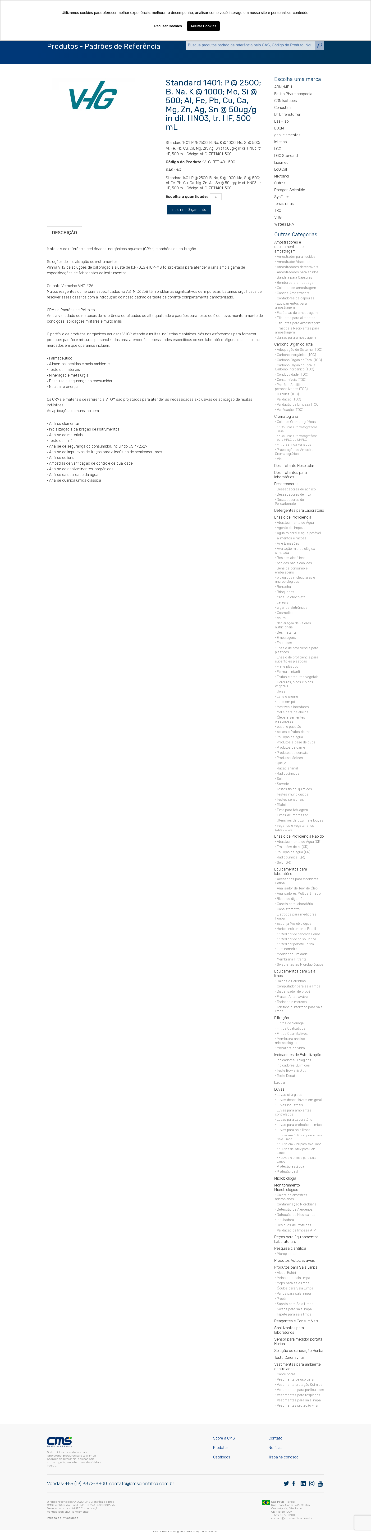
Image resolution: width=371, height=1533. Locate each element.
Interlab (280, 142)
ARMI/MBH (283, 87)
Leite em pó (286, 702)
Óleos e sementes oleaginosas (290, 719)
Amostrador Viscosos (293, 262)
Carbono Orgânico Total (293, 344)
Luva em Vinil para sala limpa (301, 1144)
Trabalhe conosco (283, 1457)
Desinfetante (287, 633)
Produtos (221, 1447)
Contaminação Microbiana (296, 1204)
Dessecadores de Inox (294, 495)
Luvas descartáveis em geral (299, 1100)
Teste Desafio (287, 1076)
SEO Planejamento (76, 1511)
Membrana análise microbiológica (290, 1041)
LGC (277, 149)
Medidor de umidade (292, 954)
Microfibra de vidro (291, 1048)
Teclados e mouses (292, 1002)
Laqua (279, 1082)
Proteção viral (287, 1172)
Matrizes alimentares (293, 707)
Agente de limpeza (291, 528)
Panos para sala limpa (294, 1294)
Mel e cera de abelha (292, 712)
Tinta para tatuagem (292, 810)
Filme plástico (287, 667)
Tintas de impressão (292, 815)
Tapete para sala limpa (294, 1314)
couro (281, 618)
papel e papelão (289, 727)
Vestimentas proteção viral (297, 1406)
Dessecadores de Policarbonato (289, 502)
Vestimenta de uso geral (295, 1379)
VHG (278, 217)
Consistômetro (288, 909)
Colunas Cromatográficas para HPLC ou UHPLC (297, 437)
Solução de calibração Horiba (298, 1350)
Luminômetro (287, 949)
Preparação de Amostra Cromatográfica (294, 452)
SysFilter (281, 197)
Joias (281, 691)
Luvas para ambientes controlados (293, 1112)
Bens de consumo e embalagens (291, 570)
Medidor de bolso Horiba (298, 939)
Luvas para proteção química (299, 1125)
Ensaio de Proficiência (292, 517)
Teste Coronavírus (289, 1357)
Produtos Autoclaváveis (294, 1260)
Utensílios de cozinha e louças (300, 820)
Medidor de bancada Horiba (301, 934)
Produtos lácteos (290, 758)
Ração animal (287, 768)
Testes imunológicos (292, 794)
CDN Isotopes (285, 100)
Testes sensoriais (290, 800)
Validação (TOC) (289, 399)
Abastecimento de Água (295, 523)
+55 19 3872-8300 (283, 1515)
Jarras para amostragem (296, 338)
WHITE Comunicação (85, 1508)
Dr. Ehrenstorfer (287, 114)
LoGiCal (280, 169)
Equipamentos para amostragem (291, 306)
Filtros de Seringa (290, 1023)
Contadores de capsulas (295, 298)
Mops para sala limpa (293, 1283)
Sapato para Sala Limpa (295, 1304)
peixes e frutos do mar (294, 732)
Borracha (284, 587)
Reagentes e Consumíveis (296, 1321)
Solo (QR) (284, 863)
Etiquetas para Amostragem (298, 323)
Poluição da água (290, 737)
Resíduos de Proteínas (294, 1225)
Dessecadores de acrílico (296, 489)
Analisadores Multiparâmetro (299, 894)
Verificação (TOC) (290, 410)
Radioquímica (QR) (291, 857)
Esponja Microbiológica (294, 924)
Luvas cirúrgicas (289, 1095)
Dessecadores (286, 484)
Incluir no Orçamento (189, 209)
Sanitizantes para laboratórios (289, 1330)
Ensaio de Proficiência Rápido (299, 836)
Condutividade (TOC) (292, 375)
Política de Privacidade (62, 1518)
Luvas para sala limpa (294, 1130)
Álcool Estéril (287, 1273)
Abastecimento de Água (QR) (299, 842)
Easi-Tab (281, 121)
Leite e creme (287, 697)
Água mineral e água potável (299, 533)
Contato (275, 1438)
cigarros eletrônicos (292, 608)
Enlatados (284, 643)
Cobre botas (286, 1374)
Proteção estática (290, 1166)
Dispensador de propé (294, 992)
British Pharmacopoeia (293, 94)
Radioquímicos (288, 774)
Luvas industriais (290, 1105)
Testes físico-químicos (294, 789)
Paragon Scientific (289, 190)
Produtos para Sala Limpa (295, 1267)
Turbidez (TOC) (288, 394)
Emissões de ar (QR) (292, 847)
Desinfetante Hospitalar (294, 465)
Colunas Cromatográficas (296, 422)
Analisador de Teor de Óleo (297, 888)
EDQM (279, 128)
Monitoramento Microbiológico (287, 1187)
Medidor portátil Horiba (297, 944)
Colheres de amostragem (296, 288)
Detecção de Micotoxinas (296, 1215)
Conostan (282, 107)
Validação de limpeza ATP (296, 1230)
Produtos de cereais (292, 753)
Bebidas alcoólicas (291, 558)
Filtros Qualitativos (291, 1028)
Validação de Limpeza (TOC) (298, 405)
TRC (277, 210)
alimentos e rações (292, 538)
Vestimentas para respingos (298, 1395)
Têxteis (282, 805)
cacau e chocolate (291, 597)
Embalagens (286, 638)
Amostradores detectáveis (297, 267)
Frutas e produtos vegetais (298, 677)
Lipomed (281, 162)
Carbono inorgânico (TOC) (296, 355)
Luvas (279, 1089)
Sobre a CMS (224, 1438)
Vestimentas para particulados (300, 1390)
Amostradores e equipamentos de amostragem (289, 246)
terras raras (284, 203)
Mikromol (281, 176)
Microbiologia (285, 1178)
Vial (279, 459)
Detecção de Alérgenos (295, 1210)
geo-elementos (287, 135)
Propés (282, 1299)
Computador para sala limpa (298, 986)
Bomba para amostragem (296, 283)
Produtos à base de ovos (296, 742)
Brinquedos (285, 592)
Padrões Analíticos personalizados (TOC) (291, 387)
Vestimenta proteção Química (299, 1385)
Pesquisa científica (290, 1248)
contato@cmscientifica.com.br (141, 1483)
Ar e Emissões (288, 544)
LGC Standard (286, 155)
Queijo (281, 763)
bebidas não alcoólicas (294, 563)
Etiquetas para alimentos (296, 318)
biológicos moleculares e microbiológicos (295, 580)
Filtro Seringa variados (294, 445)
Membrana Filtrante (292, 959)
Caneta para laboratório (295, 904)
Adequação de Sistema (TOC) (299, 350)
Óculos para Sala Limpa (295, 1288)
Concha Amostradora (293, 293)
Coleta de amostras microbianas (291, 1197)
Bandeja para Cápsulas (294, 277)
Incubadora (285, 1220)
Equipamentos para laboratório (290, 871)
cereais (282, 602)
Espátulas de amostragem (297, 313)
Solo (280, 779)
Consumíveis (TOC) (291, 380)
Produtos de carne (291, 748)
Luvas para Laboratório (294, 1120)
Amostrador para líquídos (296, 257)
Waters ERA (284, 224)
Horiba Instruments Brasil (296, 929)
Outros (279, 183)
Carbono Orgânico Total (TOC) (299, 360)
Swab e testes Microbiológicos (300, 965)
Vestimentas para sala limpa (299, 1400)
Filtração (281, 1018)
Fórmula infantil (289, 672)
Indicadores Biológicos (294, 1060)
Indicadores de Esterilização (297, 1055)
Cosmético (285, 613)
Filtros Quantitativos (292, 1034)
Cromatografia (286, 416)
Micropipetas (286, 1254)
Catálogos (221, 1457)
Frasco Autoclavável (292, 997)
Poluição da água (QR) (294, 852)
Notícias (275, 1447)
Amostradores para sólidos (298, 272)
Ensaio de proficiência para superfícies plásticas (296, 659)
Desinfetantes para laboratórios (290, 474)
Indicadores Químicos (293, 1065)
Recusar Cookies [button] (168, 26)
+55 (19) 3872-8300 (86, 1483)
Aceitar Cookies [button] (203, 26)
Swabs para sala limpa (294, 1309)
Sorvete (283, 784)
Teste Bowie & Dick (291, 1071)
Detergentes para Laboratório (299, 510)
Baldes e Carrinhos (291, 981)
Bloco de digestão (290, 899)
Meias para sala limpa (293, 1278)
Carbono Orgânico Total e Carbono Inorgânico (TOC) (295, 367)
